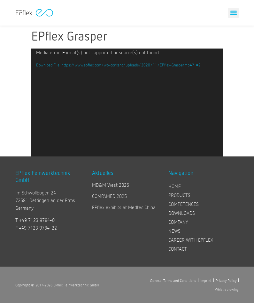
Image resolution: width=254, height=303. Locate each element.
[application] (127, 102)
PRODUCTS (179, 195)
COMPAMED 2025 (109, 196)
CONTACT (177, 248)
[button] (233, 13)
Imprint (206, 280)
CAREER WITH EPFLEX (190, 239)
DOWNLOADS (181, 212)
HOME (174, 186)
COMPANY (178, 221)
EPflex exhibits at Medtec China (124, 207)
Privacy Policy (226, 280)
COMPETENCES (183, 204)
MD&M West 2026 (110, 184)
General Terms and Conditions (173, 280)
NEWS (174, 230)
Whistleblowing (227, 289)
